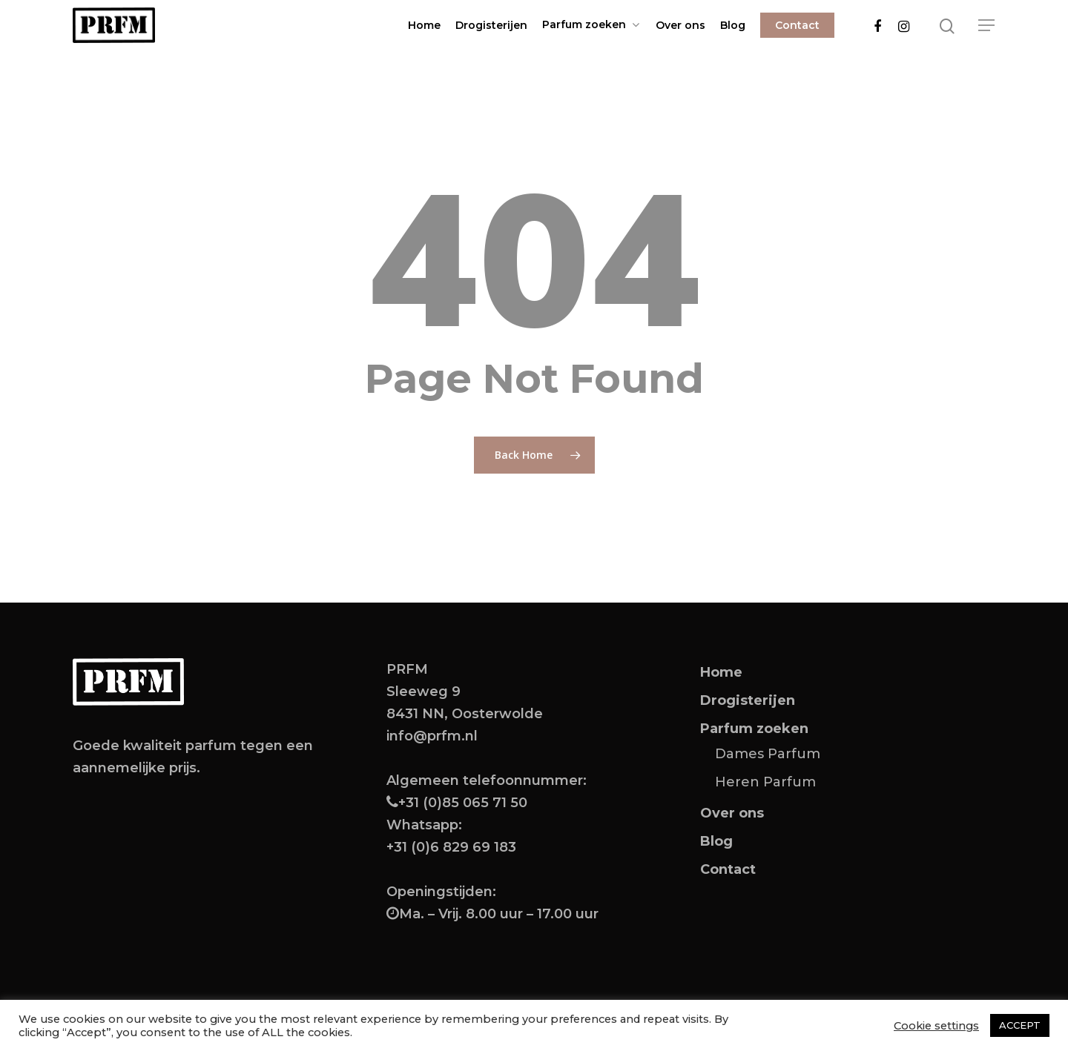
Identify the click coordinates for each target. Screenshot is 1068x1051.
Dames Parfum (767, 754)
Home (424, 25)
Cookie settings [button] (936, 1025)
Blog (732, 25)
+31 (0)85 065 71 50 (462, 803)
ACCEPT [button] (1020, 1025)
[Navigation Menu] (987, 25)
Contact (797, 25)
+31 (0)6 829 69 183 (451, 847)
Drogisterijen (491, 25)
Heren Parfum (765, 782)
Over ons (680, 25)
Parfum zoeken (590, 25)
